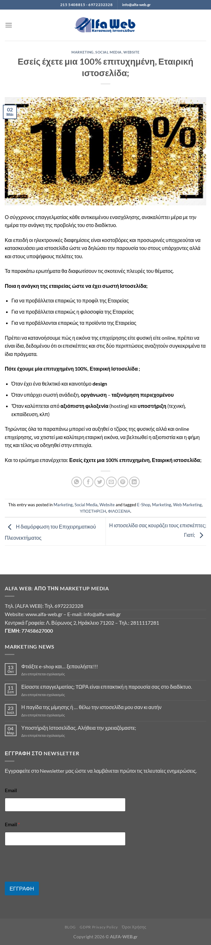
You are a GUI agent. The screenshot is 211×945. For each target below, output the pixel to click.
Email (11, 790)
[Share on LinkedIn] (134, 482)
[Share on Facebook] (88, 482)
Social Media (108, 52)
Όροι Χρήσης (134, 927)
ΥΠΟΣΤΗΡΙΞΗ (93, 511)
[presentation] (53, 877)
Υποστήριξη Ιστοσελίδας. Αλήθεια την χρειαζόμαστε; (78, 728)
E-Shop (143, 504)
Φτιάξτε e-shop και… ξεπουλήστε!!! (59, 666)
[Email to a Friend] (111, 482)
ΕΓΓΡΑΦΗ (22, 888)
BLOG (70, 927)
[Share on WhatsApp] (76, 482)
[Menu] (8, 25)
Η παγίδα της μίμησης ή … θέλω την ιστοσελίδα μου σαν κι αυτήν (91, 707)
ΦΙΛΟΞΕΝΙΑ (119, 511)
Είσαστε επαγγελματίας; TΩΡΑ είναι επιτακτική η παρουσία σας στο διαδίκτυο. (106, 687)
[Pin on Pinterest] (123, 482)
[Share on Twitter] (99, 482)
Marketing (82, 52)
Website (131, 52)
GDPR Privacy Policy (99, 927)
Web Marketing (187, 504)
